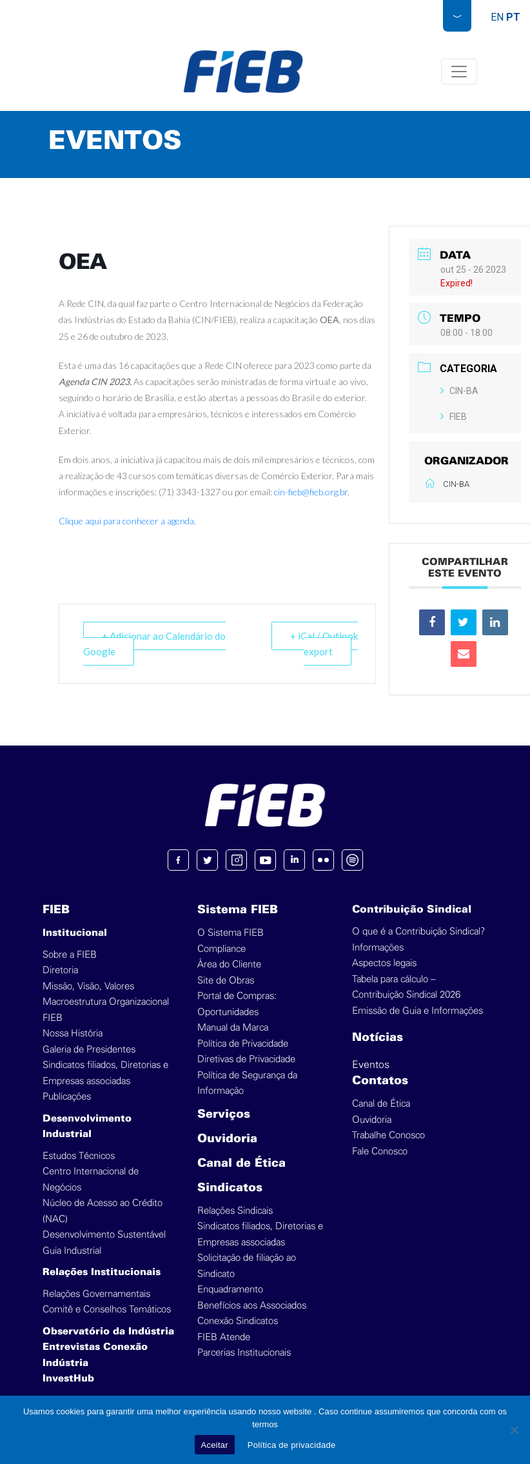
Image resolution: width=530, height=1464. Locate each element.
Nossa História (73, 1033)
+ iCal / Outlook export (324, 643)
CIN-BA (459, 391)
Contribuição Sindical (411, 910)
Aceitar (214, 1445)
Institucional (75, 933)
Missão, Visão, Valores (88, 986)
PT (513, 17)
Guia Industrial (72, 1251)
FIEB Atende (223, 1337)
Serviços (223, 1114)
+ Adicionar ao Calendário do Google (154, 643)
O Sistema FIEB (230, 933)
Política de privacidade (292, 1445)
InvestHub (68, 1378)
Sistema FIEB (237, 910)
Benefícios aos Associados (251, 1306)
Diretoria (60, 970)
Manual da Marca (232, 1028)
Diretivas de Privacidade (246, 1059)
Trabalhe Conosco (388, 1135)
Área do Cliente (229, 964)
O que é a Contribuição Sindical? (418, 931)
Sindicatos (229, 1188)
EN (497, 17)
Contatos (380, 1081)
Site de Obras (225, 980)
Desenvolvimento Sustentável (104, 1235)
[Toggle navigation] (459, 71)
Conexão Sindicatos (237, 1321)
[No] (513, 1429)
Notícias (377, 1038)
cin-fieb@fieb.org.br (311, 491)
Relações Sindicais (235, 1211)
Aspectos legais (384, 963)
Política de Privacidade (242, 1044)
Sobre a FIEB (70, 955)
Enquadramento (230, 1289)
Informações (378, 948)
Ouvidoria (227, 1139)
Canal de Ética (241, 1163)
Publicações (67, 1097)
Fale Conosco (379, 1151)
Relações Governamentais (96, 1294)
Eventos (370, 1065)
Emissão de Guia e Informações (417, 1011)
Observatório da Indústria (108, 1331)
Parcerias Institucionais (244, 1353)
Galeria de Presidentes (89, 1049)
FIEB (453, 416)
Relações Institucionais (102, 1272)
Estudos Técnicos (79, 1156)
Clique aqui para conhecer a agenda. (127, 520)
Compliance (221, 949)
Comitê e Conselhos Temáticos (107, 1309)
